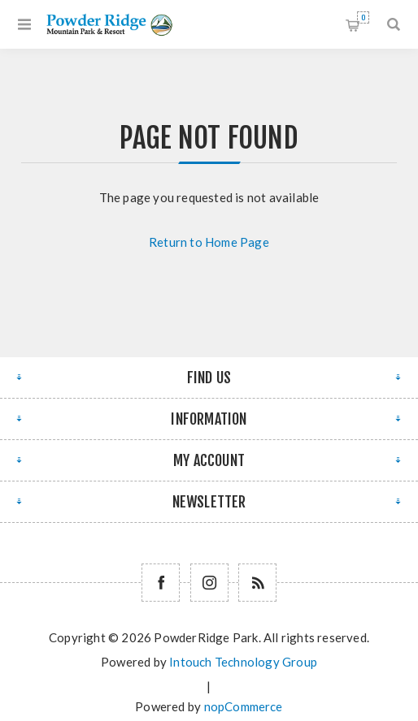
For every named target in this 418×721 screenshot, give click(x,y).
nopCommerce (243, 706)
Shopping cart (363, 17)
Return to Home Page (209, 242)
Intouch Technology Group (243, 661)
